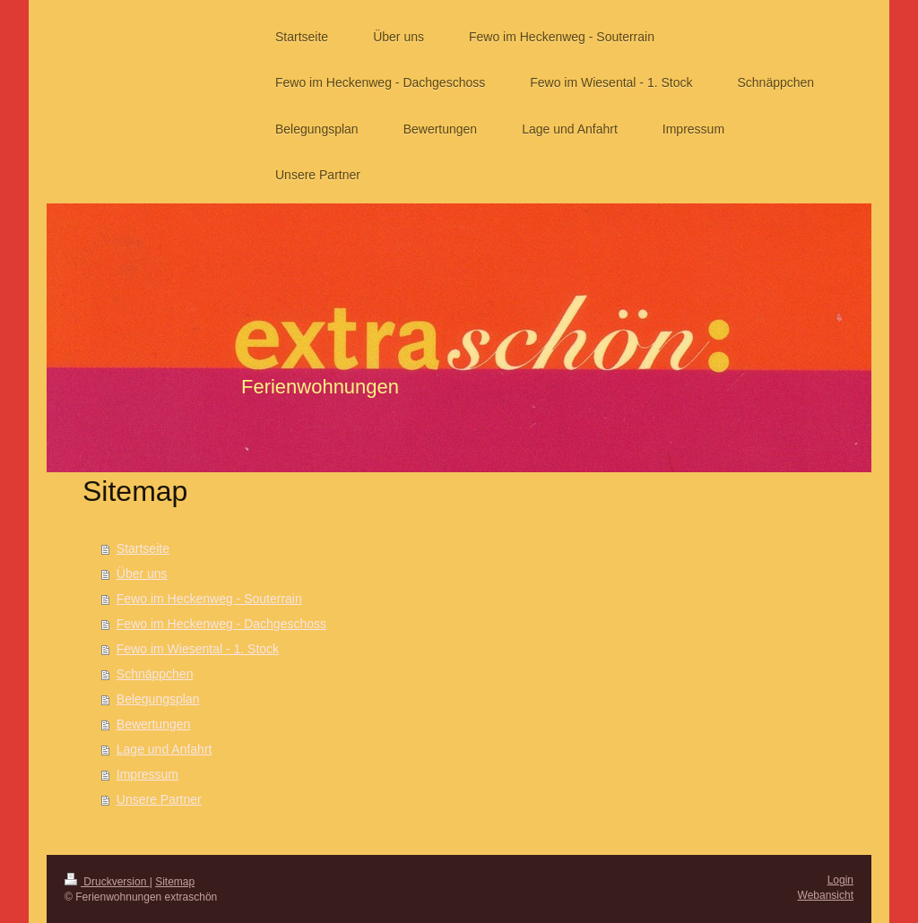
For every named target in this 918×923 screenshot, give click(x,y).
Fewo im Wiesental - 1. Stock (198, 649)
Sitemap (175, 882)
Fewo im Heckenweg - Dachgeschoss (221, 624)
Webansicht (825, 895)
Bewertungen (154, 724)
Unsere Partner (159, 799)
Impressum (147, 774)
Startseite (143, 548)
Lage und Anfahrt (164, 749)
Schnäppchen (155, 674)
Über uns (142, 573)
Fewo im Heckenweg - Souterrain (209, 598)
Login (840, 880)
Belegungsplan (158, 699)
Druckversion (107, 882)
